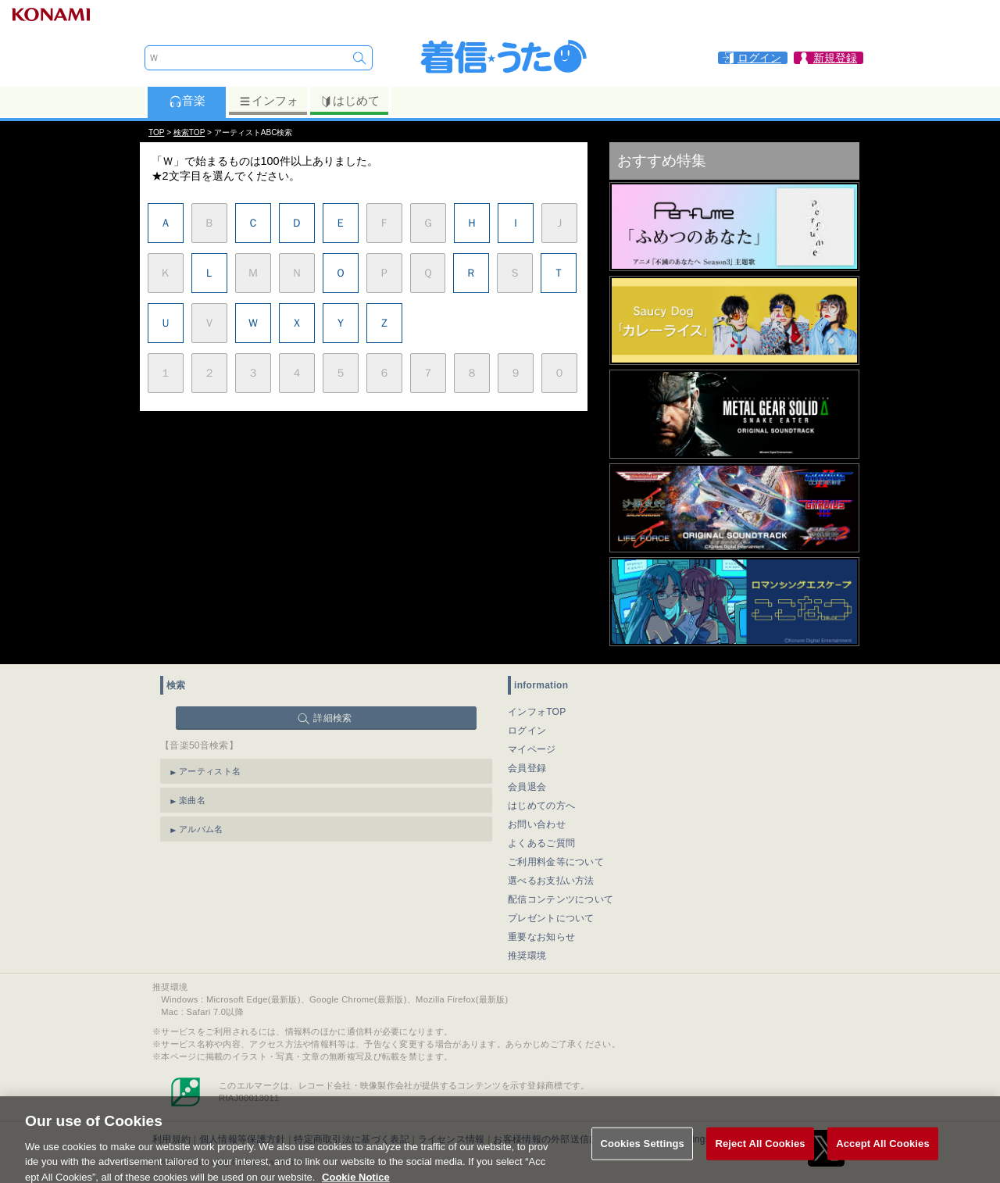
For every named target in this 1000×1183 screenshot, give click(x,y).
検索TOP (189, 132)
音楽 (187, 101)
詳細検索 (332, 718)
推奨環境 (527, 955)
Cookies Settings (642, 1154)
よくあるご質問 (541, 843)
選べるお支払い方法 (551, 880)
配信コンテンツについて (560, 899)
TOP (156, 132)
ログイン (527, 730)
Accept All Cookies (883, 1154)
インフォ (268, 101)
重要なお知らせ (541, 936)
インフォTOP (537, 711)
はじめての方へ (541, 805)
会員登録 (527, 768)
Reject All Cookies (760, 1154)
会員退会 (527, 786)
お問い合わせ (537, 824)
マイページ (532, 749)
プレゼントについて (551, 918)
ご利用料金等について (556, 861)
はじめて (350, 101)
